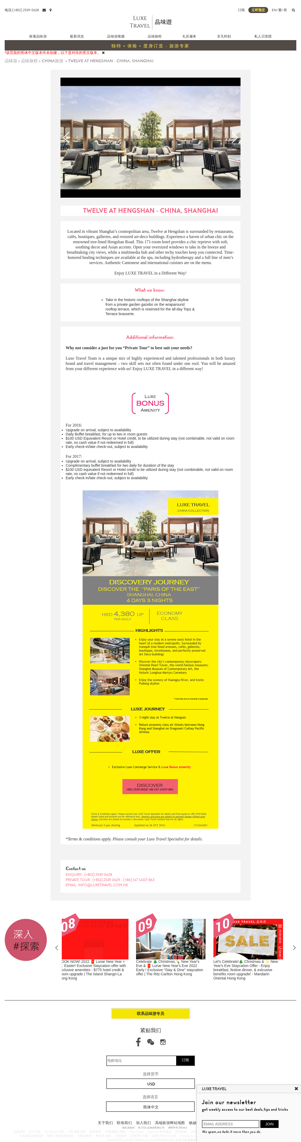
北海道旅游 (84, 1136)
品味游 (11, 61)
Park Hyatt (137, 1131)
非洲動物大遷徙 (115, 1131)
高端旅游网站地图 (170, 1122)
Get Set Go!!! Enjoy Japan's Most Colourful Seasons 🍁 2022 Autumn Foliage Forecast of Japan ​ (252, 965)
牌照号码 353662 (177, 1127)
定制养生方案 (139, 1136)
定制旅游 (121, 1136)
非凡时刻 (224, 36)
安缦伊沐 (19, 1131)
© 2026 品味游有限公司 (151, 1127)
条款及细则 (128, 1127)
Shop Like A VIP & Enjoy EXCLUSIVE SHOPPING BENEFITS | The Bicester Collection (171, 965)
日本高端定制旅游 (31, 1136)
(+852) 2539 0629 (107, 879)
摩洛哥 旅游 (103, 1136)
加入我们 (143, 1122)
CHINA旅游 (52, 61)
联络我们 (124, 1122)
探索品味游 (38, 36)
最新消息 (77, 36)
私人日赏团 (263, 36)
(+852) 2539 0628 (98, 874)
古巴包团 (181, 1131)
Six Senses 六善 (54, 1131)
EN (274, 10)
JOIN (269, 1124)
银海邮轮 (96, 1131)
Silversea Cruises (190, 1136)
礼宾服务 (189, 36)
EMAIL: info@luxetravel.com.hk (97, 885)
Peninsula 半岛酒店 (159, 1131)
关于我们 (105, 1122)
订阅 (241, 10)
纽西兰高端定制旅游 (60, 1136)
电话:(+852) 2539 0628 (22, 10)
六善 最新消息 (76, 1131)
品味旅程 (155, 36)
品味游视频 (116, 36)
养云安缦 (35, 1131)
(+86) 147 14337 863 (138, 879)
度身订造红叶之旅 (164, 1136)
